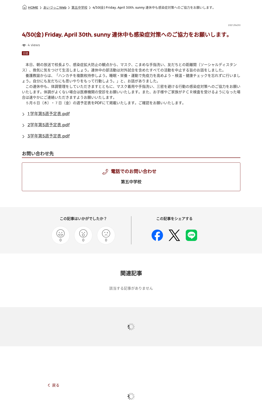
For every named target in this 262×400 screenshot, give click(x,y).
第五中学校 (79, 7)
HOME (33, 7)
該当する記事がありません (131, 288)
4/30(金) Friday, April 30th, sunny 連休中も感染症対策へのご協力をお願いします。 (154, 7)
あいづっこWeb (54, 7)
